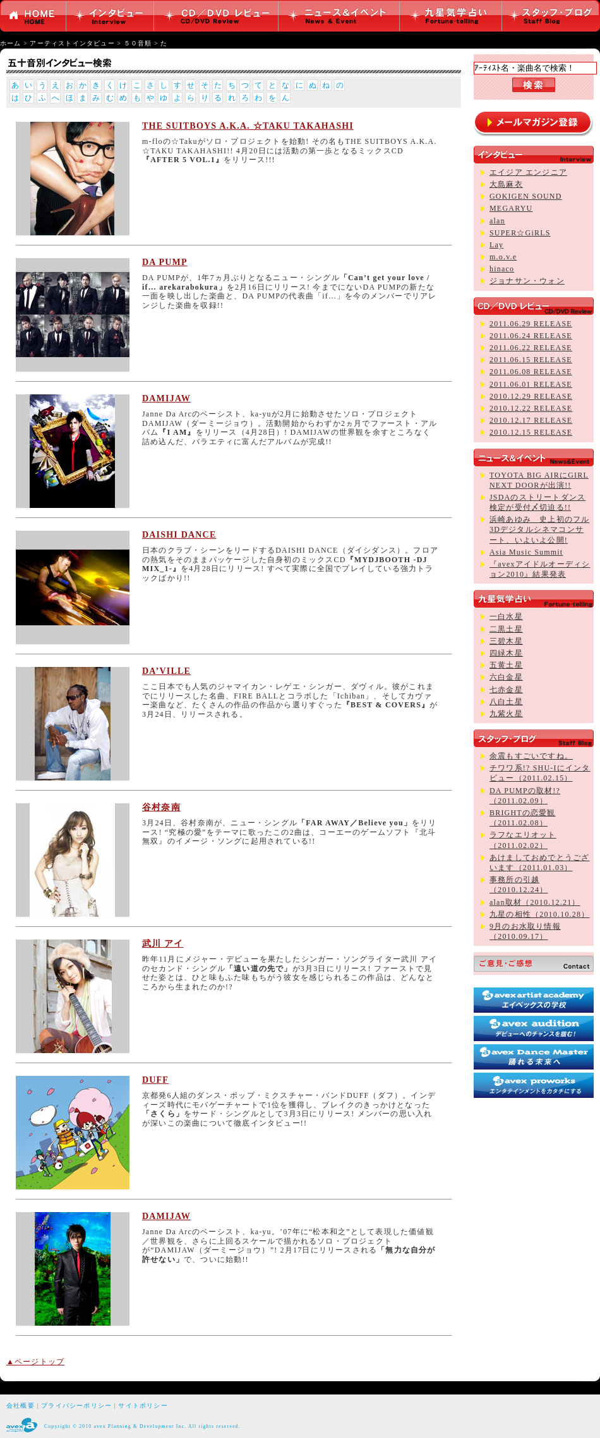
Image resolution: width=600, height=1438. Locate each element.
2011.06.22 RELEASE (530, 347)
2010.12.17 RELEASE (530, 420)
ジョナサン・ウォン (527, 280)
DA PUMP (165, 262)
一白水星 (506, 616)
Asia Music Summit (526, 552)
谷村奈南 (161, 807)
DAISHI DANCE (179, 534)
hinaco (501, 268)
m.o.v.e (503, 256)
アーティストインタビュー (72, 43)
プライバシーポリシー (76, 1405)
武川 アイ (163, 943)
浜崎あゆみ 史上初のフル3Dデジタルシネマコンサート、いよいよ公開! (539, 529)
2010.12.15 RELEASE (530, 432)
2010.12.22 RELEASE (530, 408)
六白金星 (506, 677)
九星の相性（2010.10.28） (539, 914)
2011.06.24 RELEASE (530, 335)
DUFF (155, 1080)
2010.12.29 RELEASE (530, 396)
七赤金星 (506, 689)
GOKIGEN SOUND (525, 196)
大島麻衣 (506, 184)
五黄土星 (506, 665)
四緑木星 (506, 653)
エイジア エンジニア (528, 172)
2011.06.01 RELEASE (530, 384)
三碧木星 (506, 641)
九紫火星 (506, 713)
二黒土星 (506, 629)
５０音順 (138, 43)
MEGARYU (510, 208)
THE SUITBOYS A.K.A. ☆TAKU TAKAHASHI (248, 126)
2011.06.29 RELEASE (530, 323)
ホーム (10, 43)
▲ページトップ (35, 1361)
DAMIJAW (166, 398)
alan (497, 220)
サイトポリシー (142, 1405)
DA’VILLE (166, 671)
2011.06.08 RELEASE (530, 371)
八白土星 (506, 701)
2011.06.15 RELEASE (530, 359)
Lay (496, 244)
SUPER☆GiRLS (520, 232)
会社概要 (20, 1405)
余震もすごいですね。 (531, 755)
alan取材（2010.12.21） (534, 902)
